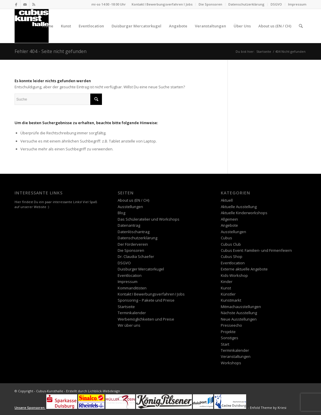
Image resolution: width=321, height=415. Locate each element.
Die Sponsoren (210, 4)
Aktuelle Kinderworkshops (244, 212)
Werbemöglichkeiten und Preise (146, 319)
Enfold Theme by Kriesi (268, 407)
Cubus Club (231, 244)
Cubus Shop (231, 256)
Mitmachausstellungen (241, 306)
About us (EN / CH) (133, 200)
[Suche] (300, 26)
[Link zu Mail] (25, 4)
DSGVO (276, 4)
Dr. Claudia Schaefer (136, 256)
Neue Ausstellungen (239, 319)
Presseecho (231, 325)
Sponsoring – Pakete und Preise (146, 300)
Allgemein (229, 219)
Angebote (229, 225)
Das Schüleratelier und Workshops (148, 219)
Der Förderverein (133, 244)
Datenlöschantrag (133, 231)
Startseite (126, 306)
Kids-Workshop (234, 275)
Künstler (228, 294)
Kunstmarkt (231, 300)
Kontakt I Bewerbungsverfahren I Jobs (162, 4)
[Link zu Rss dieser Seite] (33, 4)
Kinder (226, 281)
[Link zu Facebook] (16, 4)
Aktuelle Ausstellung (239, 206)
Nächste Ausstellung (239, 312)
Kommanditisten (132, 288)
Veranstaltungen (236, 356)
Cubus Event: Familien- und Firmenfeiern (256, 250)
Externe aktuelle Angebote (244, 269)
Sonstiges (229, 337)
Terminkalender (132, 312)
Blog (121, 212)
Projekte (228, 331)
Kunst (226, 288)
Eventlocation (130, 275)
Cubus (226, 237)
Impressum (297, 4)
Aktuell (227, 200)
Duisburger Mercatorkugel (141, 269)
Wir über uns (129, 325)
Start (225, 344)
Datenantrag (129, 225)
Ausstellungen (130, 206)
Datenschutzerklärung (246, 4)
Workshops (231, 362)
